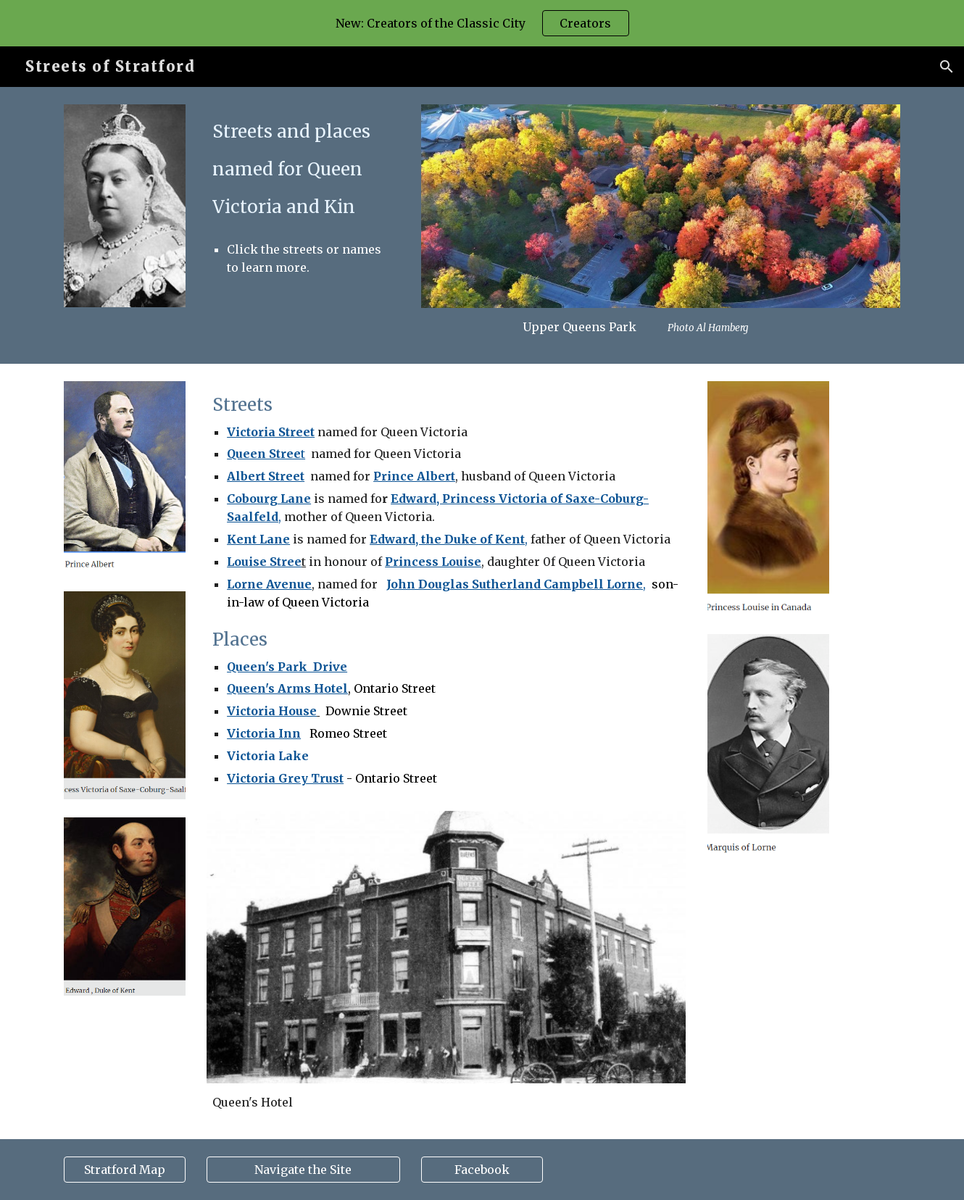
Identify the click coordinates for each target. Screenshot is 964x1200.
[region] (482, 23)
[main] (303, 193)
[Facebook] (482, 1169)
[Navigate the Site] (303, 1169)
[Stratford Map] (125, 1169)
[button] (946, 66)
